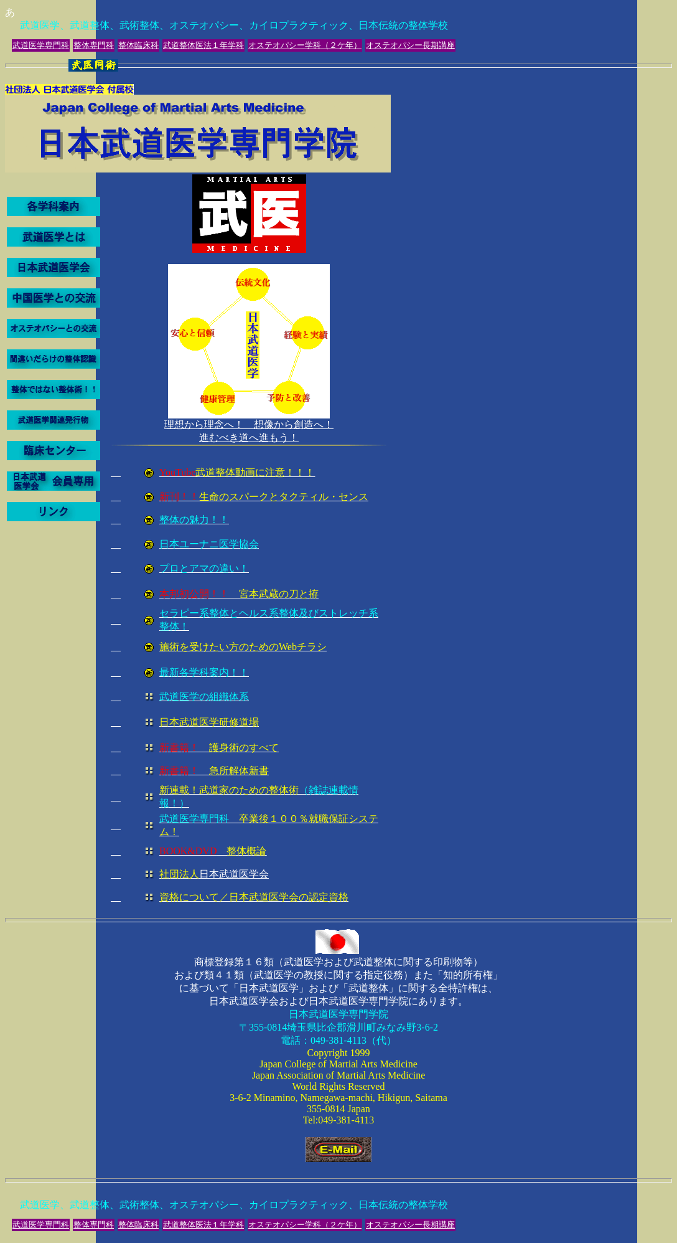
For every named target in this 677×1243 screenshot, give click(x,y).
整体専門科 (93, 45)
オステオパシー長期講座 (410, 45)
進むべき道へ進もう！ (249, 671)
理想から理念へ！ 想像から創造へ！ (249, 424)
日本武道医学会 (214, 874)
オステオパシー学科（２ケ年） (305, 45)
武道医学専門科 (40, 45)
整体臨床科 (138, 45)
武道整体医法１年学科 (203, 45)
